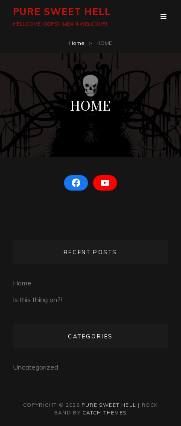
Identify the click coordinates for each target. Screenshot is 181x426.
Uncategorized (35, 367)
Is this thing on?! (37, 299)
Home (77, 43)
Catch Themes (104, 412)
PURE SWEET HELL (62, 12)
